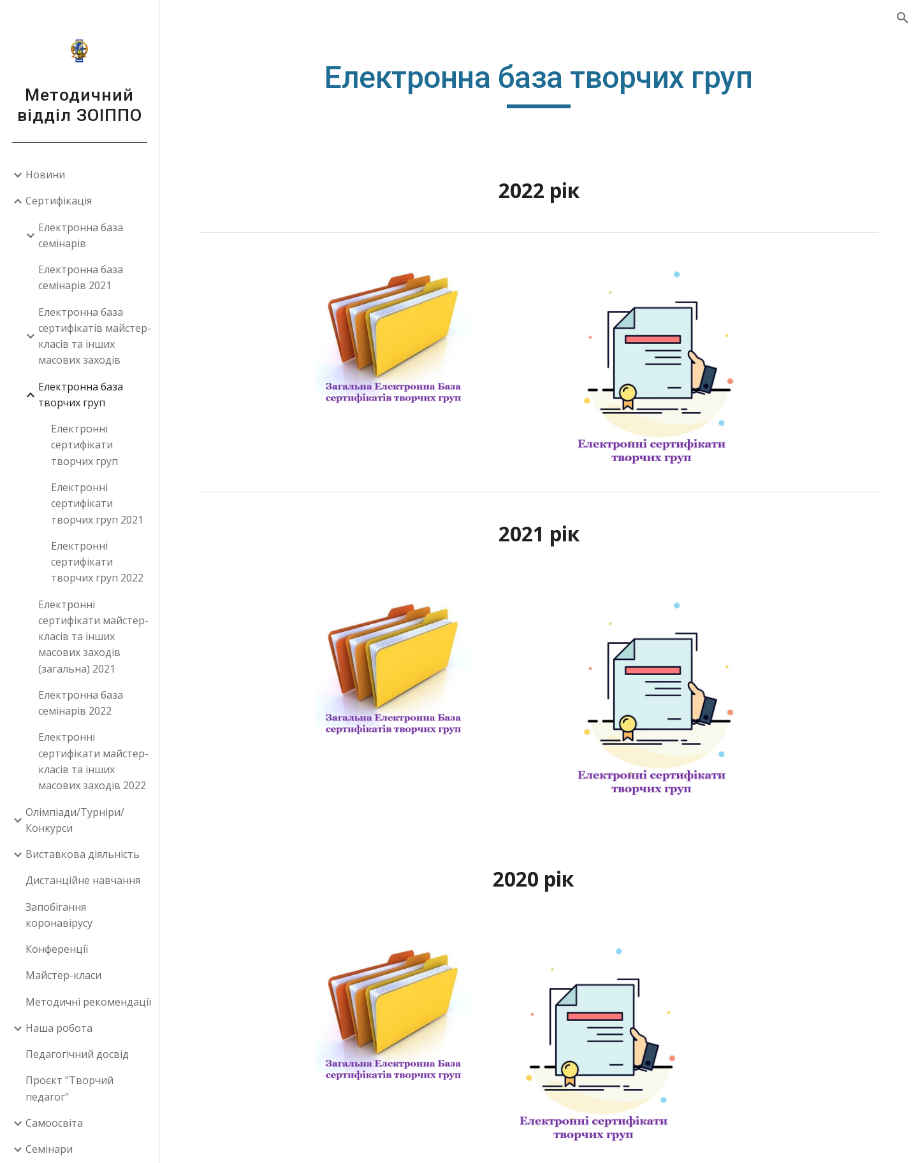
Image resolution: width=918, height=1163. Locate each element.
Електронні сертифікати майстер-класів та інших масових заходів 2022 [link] (93, 761)
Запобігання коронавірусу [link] (59, 915)
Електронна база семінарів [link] (80, 235)
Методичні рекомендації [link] (88, 1002)
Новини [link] (45, 175)
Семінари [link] (49, 1149)
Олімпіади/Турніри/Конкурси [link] (75, 820)
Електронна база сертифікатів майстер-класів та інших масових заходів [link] (94, 336)
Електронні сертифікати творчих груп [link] (84, 445)
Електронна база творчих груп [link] (80, 395)
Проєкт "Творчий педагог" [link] (69, 1088)
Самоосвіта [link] (54, 1123)
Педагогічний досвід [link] (77, 1054)
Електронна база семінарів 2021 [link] (80, 277)
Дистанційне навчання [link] (83, 880)
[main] (538, 83)
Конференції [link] (57, 949)
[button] (902, 18)
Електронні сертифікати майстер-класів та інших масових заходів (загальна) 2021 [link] (93, 636)
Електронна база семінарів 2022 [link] (80, 703)
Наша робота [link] (59, 1028)
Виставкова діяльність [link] (83, 854)
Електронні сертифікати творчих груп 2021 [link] (97, 503)
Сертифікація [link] (59, 201)
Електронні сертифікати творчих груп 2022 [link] (97, 562)
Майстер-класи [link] (63, 975)
